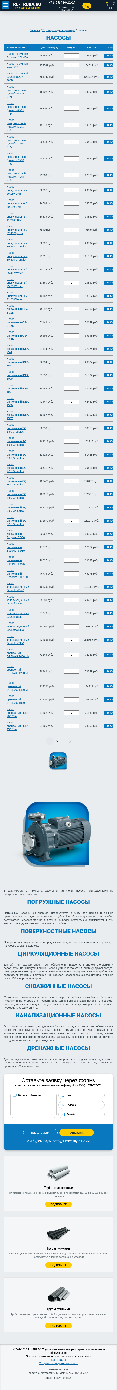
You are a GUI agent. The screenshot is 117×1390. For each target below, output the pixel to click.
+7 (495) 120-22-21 (87, 1085)
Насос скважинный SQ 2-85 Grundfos (16, 454)
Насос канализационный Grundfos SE (18, 613)
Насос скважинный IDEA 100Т (18, 388)
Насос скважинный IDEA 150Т (18, 415)
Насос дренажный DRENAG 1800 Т (17, 699)
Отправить (77, 1132)
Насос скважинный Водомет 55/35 (16, 547)
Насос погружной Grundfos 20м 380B (17, 77)
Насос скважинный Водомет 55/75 (16, 560)
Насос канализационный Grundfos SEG (18, 626)
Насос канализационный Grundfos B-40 (18, 587)
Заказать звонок (86, 6)
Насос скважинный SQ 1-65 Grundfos (16, 441)
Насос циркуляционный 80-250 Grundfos (17, 243)
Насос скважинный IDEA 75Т (18, 362)
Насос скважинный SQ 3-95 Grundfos (16, 521)
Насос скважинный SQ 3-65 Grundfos (16, 507)
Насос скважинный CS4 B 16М (17, 322)
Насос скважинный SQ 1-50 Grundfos (16, 428)
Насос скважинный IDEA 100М (18, 375)
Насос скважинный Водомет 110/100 (17, 574)
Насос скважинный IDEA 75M (18, 349)
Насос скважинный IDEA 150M (18, 402)
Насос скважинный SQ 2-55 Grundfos (16, 468)
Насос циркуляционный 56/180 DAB (17, 190)
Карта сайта (58, 1359)
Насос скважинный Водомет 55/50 (16, 534)
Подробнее (58, 1204)
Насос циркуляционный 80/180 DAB (17, 203)
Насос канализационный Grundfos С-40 (18, 600)
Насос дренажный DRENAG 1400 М (17, 686)
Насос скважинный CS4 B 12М (17, 309)
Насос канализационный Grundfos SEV (18, 640)
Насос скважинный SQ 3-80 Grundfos (16, 494)
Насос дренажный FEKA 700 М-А (18, 713)
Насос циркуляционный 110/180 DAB (17, 216)
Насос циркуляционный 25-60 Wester (17, 283)
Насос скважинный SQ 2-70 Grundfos (16, 481)
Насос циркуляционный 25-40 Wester (17, 269)
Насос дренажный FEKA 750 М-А (18, 726)
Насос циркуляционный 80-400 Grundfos (17, 256)
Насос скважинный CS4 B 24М (17, 335)
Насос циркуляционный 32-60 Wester (17, 296)
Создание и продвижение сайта (58, 1363)
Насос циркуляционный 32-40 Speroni (17, 230)
